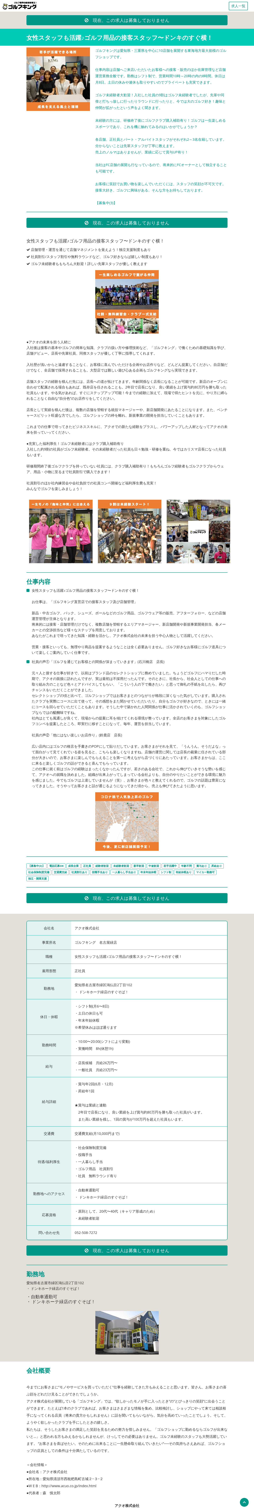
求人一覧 (238, 6)
